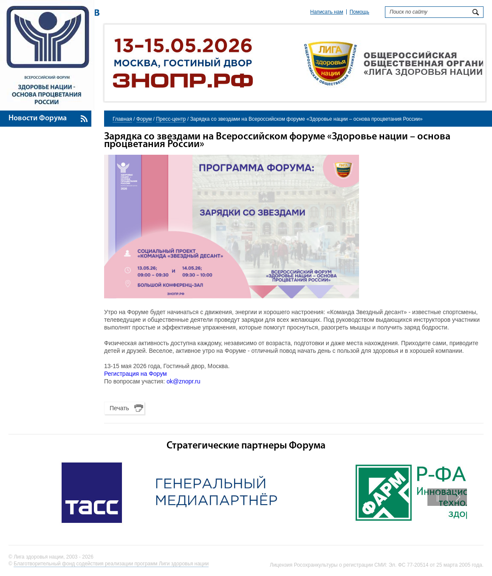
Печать (119, 408)
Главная (122, 119)
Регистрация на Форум (135, 373)
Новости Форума (37, 118)
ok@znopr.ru (184, 381)
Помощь (359, 12)
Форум (144, 119)
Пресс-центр (171, 119)
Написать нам (326, 12)
